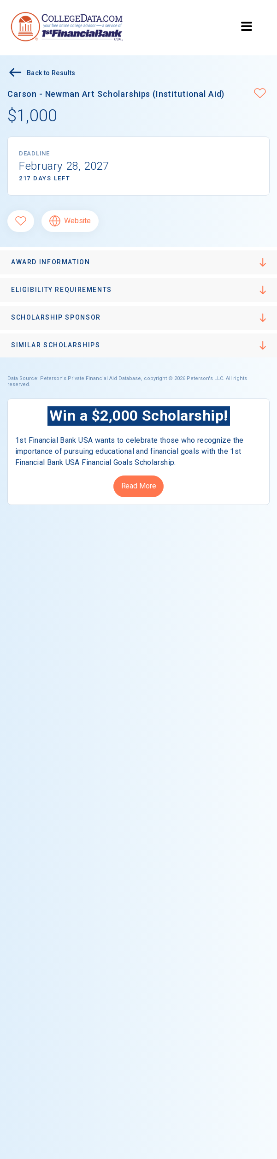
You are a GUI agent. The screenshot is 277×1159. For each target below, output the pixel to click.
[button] (260, 94)
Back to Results (41, 73)
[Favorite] (20, 221)
